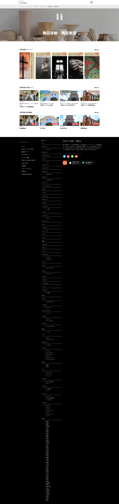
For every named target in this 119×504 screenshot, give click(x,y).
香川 (47, 455)
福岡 (47, 457)
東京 (47, 500)
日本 (30, 6)
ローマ (47, 415)
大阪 (47, 488)
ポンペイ (48, 407)
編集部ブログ (25, 151)
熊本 (47, 440)
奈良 (47, 476)
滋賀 (47, 450)
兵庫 (47, 466)
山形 (47, 443)
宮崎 (47, 433)
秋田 (47, 431)
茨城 (47, 479)
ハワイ (47, 356)
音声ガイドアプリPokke (27, 149)
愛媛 (47, 462)
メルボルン (48, 259)
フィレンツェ (49, 414)
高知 (47, 430)
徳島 (47, 421)
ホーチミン (48, 307)
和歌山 (47, 442)
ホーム (20, 6)
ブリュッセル (49, 320)
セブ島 (47, 293)
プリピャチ (48, 174)
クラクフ (48, 149)
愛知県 (47, 483)
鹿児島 (47, 426)
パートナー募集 (25, 157)
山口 (47, 428)
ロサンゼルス (49, 354)
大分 (47, 460)
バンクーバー (49, 273)
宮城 (47, 452)
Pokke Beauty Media (27, 174)
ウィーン (48, 257)
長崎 (36, 6)
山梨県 (47, 493)
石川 (47, 472)
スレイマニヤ (49, 268)
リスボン (48, 345)
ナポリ (47, 405)
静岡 (47, 471)
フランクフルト (49, 339)
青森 (47, 454)
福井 (47, 436)
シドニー (48, 313)
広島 (47, 474)
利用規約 (24, 165)
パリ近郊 (48, 389)
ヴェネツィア (49, 410)
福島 (47, 435)
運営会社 (24, 171)
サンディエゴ (49, 357)
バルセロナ (48, 399)
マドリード (48, 396)
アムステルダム (49, 326)
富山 (47, 438)
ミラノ (47, 412)
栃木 (47, 467)
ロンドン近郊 (49, 381)
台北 (47, 366)
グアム (47, 350)
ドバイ (47, 162)
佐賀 (47, 423)
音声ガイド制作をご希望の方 (29, 160)
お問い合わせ (25, 163)
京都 (47, 491)
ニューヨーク (49, 352)
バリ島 (47, 209)
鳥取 (47, 425)
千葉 (47, 464)
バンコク (48, 376)
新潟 (47, 478)
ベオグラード (49, 180)
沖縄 (47, 459)
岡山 (47, 469)
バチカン (48, 409)
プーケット (48, 374)
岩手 (47, 448)
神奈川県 (48, 486)
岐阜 (47, 447)
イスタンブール (49, 302)
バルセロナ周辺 (49, 398)
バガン (47, 218)
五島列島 (42, 6)
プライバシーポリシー (27, 168)
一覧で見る (96, 49)
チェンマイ (48, 372)
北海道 (47, 490)
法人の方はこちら (26, 154)
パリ (47, 390)
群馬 (47, 484)
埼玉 (47, 445)
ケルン (47, 337)
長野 (47, 481)
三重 (47, 495)
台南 (47, 365)
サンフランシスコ (50, 359)
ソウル (47, 332)
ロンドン (48, 383)
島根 (47, 498)
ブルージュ (48, 319)
